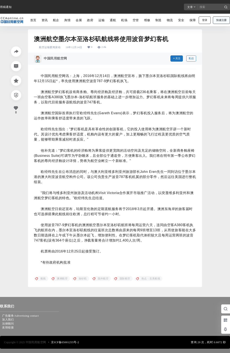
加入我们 (8, 319)
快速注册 (221, 20)
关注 (176, 58)
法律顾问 (8, 323)
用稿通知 (6, 7)
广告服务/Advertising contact (20, 315)
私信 (191, 58)
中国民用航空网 (35, 342)
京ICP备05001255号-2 (65, 342)
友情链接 (8, 327)
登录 (204, 20)
